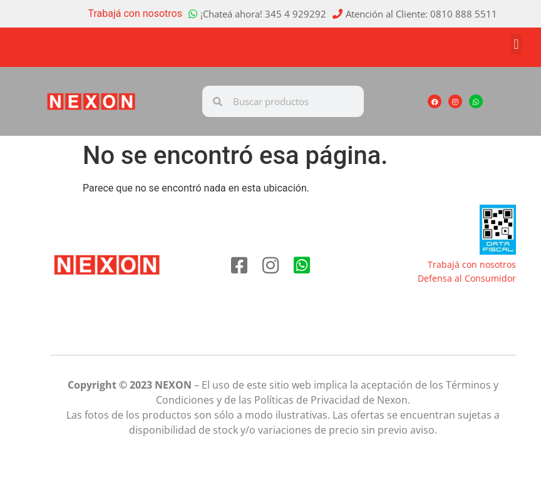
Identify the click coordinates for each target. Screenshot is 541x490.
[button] (516, 44)
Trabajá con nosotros (135, 13)
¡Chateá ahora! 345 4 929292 (263, 14)
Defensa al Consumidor (467, 278)
